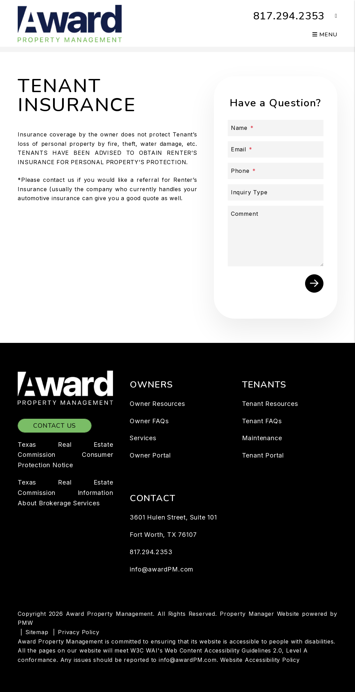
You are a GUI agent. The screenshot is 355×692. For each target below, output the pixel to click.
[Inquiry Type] (275, 192)
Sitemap (37, 632)
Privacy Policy (78, 632)
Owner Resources (157, 403)
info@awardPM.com (161, 569)
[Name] (275, 128)
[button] (330, 16)
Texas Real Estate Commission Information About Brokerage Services (65, 493)
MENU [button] (324, 34)
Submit (314, 283)
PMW (25, 622)
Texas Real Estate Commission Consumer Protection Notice (65, 455)
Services (143, 438)
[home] (70, 23)
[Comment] (275, 236)
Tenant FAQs (262, 421)
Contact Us (54, 426)
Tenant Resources (270, 403)
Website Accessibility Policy (260, 659)
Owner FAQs (149, 421)
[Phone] (275, 171)
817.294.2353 (289, 16)
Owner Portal (150, 455)
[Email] (275, 149)
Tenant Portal (263, 455)
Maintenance (262, 438)
